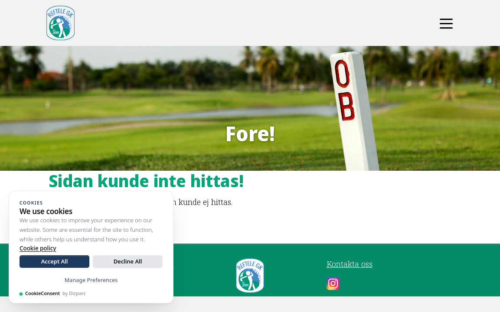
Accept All (54, 261)
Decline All (128, 261)
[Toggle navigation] (446, 22)
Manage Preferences (91, 280)
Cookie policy (38, 248)
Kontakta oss (350, 264)
